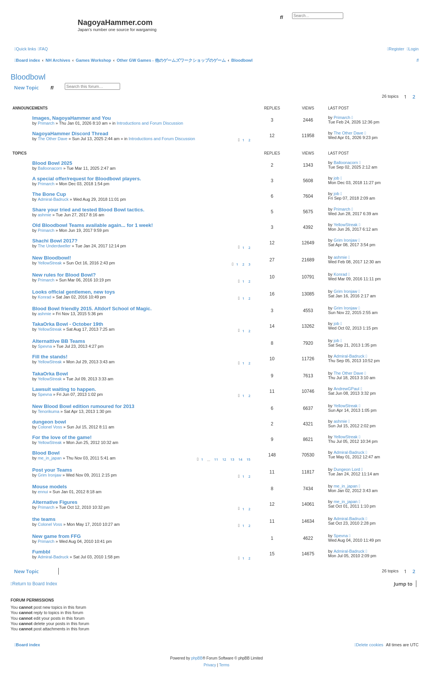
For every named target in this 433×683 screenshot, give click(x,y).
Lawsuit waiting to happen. (64, 389)
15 (248, 459)
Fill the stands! (49, 356)
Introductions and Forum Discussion (150, 123)
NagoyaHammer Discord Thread (70, 133)
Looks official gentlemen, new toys (73, 292)
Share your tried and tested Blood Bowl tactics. (88, 210)
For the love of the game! (62, 437)
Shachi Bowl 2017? (54, 241)
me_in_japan (50, 458)
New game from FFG (56, 536)
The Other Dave (52, 138)
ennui (43, 491)
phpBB (197, 658)
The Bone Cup (49, 194)
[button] (420, 96)
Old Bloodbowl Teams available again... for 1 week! (92, 225)
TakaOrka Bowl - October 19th (67, 324)
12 (224, 459)
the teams (44, 519)
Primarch (46, 123)
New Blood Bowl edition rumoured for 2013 (83, 406)
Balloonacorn (50, 168)
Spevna (45, 346)
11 (216, 459)
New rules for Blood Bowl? (64, 275)
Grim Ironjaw (345, 240)
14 (240, 459)
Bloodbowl (28, 77)
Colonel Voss (50, 427)
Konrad (340, 274)
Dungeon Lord (347, 469)
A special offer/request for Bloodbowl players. (86, 178)
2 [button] (414, 96)
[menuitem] (43, 48)
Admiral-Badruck (53, 199)
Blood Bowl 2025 (52, 163)
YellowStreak (346, 224)
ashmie (44, 215)
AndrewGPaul (347, 388)
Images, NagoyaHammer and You (71, 118)
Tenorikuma (48, 411)
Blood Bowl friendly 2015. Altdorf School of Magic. (92, 308)
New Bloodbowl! (51, 258)
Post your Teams (52, 470)
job (336, 178)
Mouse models (49, 486)
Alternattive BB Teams (58, 341)
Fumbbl (41, 552)
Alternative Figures (54, 502)
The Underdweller (54, 246)
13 (232, 459)
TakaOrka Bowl (50, 374)
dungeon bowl (49, 422)
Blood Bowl (46, 453)
